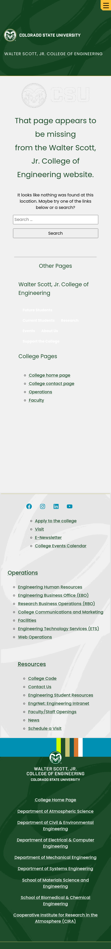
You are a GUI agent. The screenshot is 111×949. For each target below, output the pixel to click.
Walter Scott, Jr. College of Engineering (53, 54)
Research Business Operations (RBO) (56, 604)
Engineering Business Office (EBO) (53, 595)
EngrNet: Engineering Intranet (58, 703)
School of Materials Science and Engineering (55, 883)
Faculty (36, 400)
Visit (39, 529)
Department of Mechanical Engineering (56, 857)
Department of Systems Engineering (55, 869)
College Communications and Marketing (60, 612)
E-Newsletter (48, 538)
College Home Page (55, 800)
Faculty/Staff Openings (52, 712)
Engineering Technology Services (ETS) (58, 629)
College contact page (51, 384)
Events (29, 330)
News (33, 720)
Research (70, 320)
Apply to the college (56, 521)
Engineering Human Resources (50, 587)
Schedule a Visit (44, 728)
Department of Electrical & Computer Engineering (55, 843)
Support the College (41, 341)
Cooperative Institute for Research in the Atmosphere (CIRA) (56, 918)
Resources (32, 664)
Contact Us (39, 687)
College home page (49, 375)
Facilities (27, 620)
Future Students (38, 310)
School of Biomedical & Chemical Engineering (55, 901)
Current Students (39, 320)
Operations (40, 392)
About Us (49, 330)
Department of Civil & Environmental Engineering (55, 826)
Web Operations (35, 637)
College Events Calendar (61, 546)
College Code (42, 678)
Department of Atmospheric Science (55, 811)
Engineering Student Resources (60, 695)
